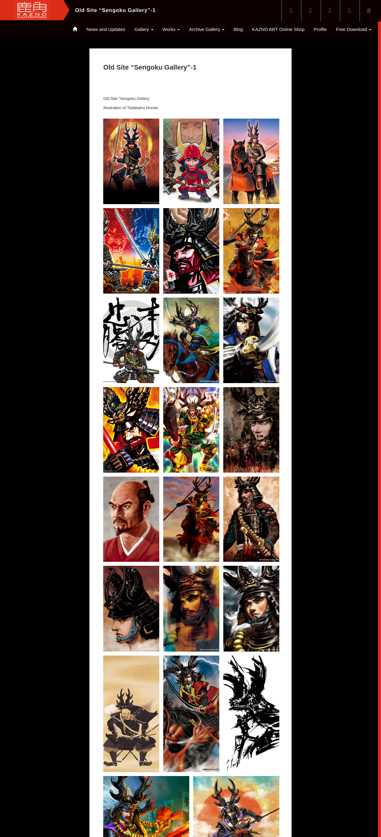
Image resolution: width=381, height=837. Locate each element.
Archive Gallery (206, 29)
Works (171, 29)
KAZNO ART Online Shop (278, 29)
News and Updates (105, 29)
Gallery (143, 29)
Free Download (354, 29)
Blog (238, 29)
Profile (320, 29)
